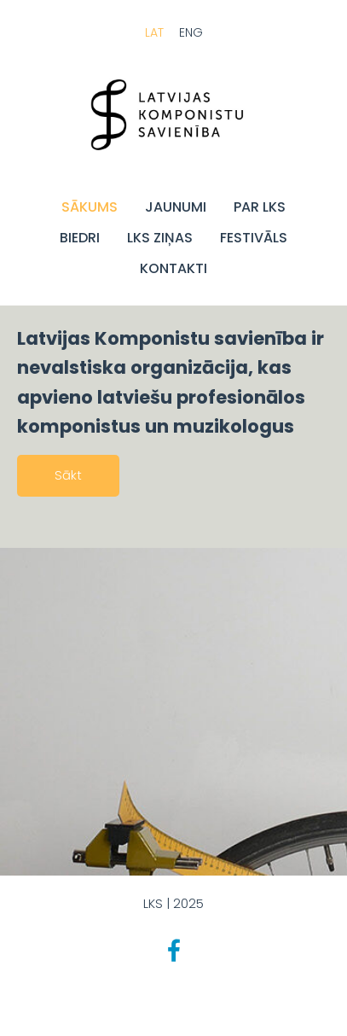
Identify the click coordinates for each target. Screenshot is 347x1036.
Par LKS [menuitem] (260, 207)
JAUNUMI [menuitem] (175, 207)
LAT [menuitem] (154, 32)
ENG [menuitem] (191, 32)
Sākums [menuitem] (89, 207)
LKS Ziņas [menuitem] (160, 237)
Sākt (68, 475)
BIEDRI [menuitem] (80, 237)
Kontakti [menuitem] (173, 268)
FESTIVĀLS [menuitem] (253, 237)
